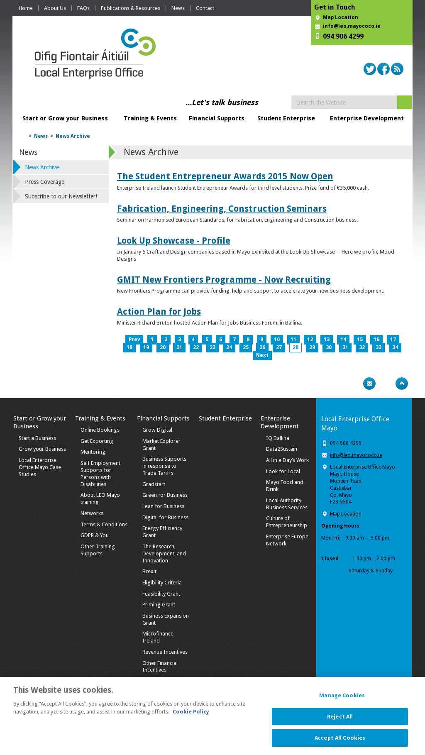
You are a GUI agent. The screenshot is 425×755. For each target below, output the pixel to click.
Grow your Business (42, 449)
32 (362, 347)
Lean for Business (163, 506)
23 (212, 347)
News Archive (73, 136)
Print (353, 383)
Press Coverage (44, 181)
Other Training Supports (98, 550)
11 (293, 339)
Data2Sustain (281, 449)
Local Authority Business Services (287, 504)
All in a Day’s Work (287, 460)
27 (279, 347)
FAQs (83, 8)
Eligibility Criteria (162, 582)
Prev (134, 339)
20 (163, 347)
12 (310, 339)
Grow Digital (157, 430)
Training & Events (150, 118)
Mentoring (93, 452)
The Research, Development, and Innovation (164, 553)
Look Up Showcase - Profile (173, 240)
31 (345, 347)
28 (295, 347)
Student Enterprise (286, 118)
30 (329, 347)
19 (146, 347)
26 (262, 347)
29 (312, 347)
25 (246, 347)
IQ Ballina (277, 438)
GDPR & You (95, 535)
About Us (55, 8)
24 (229, 347)
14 (343, 339)
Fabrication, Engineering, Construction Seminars (222, 208)
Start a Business (37, 438)
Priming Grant (158, 604)
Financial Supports (216, 118)
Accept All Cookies (340, 742)
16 (376, 339)
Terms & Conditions (104, 524)
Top (402, 383)
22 (196, 347)
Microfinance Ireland (157, 637)
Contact (205, 8)
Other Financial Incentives (160, 666)
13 (327, 339)
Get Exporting (97, 441)
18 (129, 347)
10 (277, 339)
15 (360, 339)
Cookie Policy (191, 716)
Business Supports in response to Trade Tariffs (164, 466)
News (178, 8)
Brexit (149, 571)
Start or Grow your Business (65, 118)
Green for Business (165, 495)
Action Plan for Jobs (159, 311)
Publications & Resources (130, 8)
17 (393, 339)
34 (395, 347)
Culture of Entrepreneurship (286, 521)
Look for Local (283, 471)
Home (26, 8)
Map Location (340, 17)
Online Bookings (100, 430)
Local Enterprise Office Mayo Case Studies (40, 467)
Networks (92, 513)
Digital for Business (165, 517)
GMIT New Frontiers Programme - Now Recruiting (224, 279)
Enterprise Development (367, 118)
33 (378, 347)
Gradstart (153, 484)
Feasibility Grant (161, 594)
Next (262, 355)
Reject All (340, 720)
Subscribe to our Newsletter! (61, 196)
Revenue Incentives (165, 652)
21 (179, 347)
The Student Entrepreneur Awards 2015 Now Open (225, 176)
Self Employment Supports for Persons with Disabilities (100, 473)
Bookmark (385, 383)
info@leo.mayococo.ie (356, 455)
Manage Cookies (342, 699)
